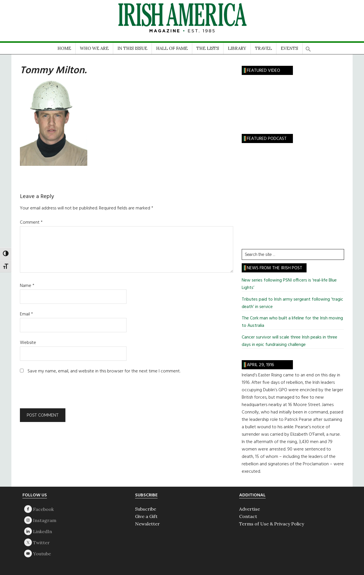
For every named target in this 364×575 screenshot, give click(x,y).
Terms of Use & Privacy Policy (271, 524)
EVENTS (289, 48)
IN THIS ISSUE (132, 48)
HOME (64, 48)
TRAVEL (263, 48)
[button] (308, 47)
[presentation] (58, 394)
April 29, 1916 (260, 365)
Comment (31, 222)
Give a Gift (146, 516)
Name (27, 285)
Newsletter (147, 524)
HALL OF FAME (172, 48)
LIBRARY (237, 48)
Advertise (249, 509)
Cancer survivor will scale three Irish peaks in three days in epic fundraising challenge (289, 341)
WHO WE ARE (94, 48)
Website (28, 342)
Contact (248, 516)
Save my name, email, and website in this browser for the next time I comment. (104, 371)
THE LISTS (208, 48)
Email (26, 314)
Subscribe (145, 509)
